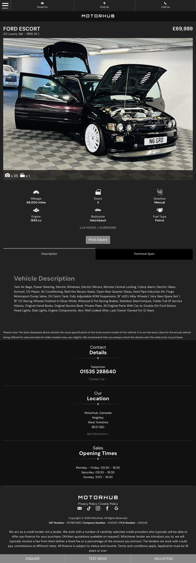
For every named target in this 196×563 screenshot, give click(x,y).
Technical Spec (144, 254)
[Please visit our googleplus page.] (116, 510)
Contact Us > (98, 379)
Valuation (163, 558)
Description (49, 254)
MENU (5, 6)
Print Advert (98, 239)
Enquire (33, 558)
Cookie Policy (108, 504)
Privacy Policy (87, 504)
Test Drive (98, 558)
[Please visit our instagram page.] (98, 510)
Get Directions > (98, 434)
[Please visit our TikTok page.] (89, 510)
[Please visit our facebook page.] (107, 510)
